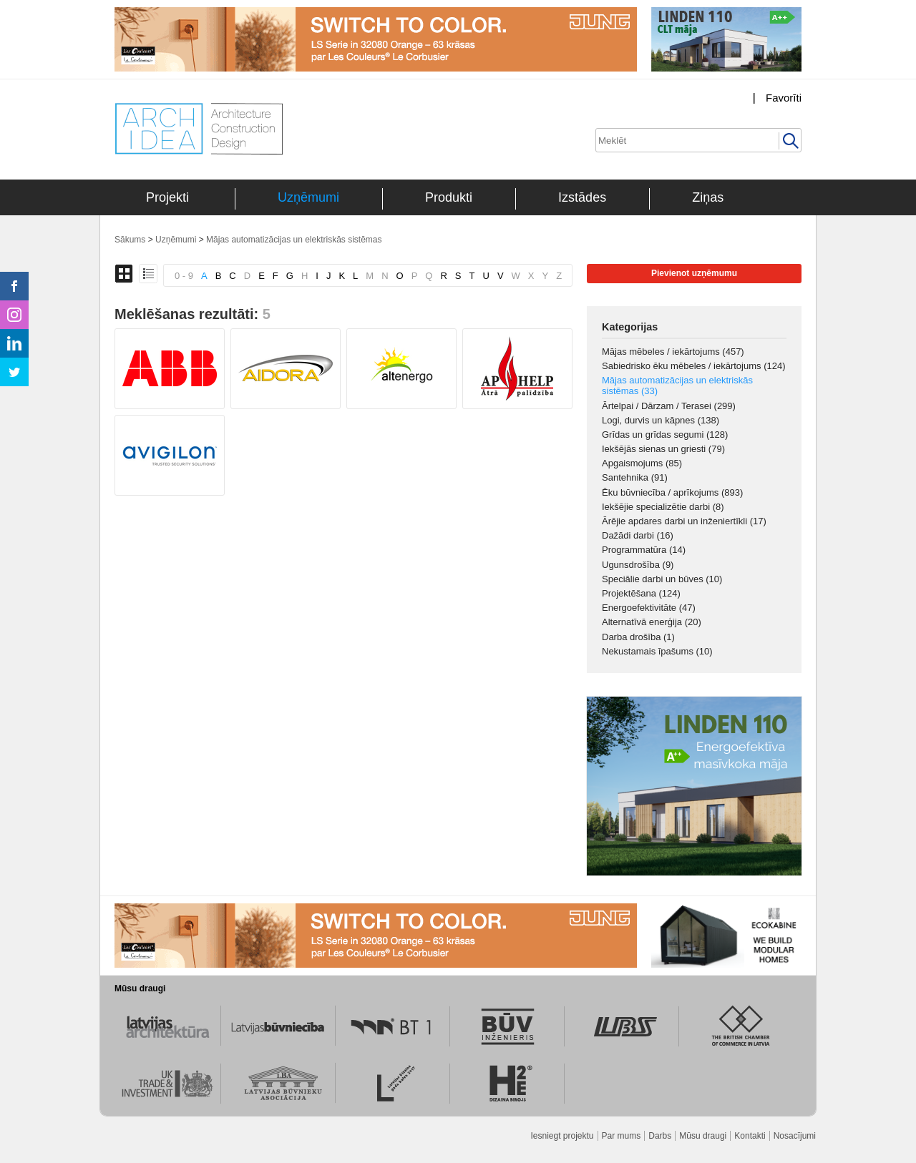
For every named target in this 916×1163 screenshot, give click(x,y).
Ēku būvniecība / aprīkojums (672, 492)
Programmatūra (644, 549)
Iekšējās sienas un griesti (663, 448)
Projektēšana (641, 593)
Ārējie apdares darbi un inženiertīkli (684, 521)
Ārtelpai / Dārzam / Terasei (669, 406)
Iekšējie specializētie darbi (663, 506)
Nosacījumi (795, 1136)
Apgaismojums (642, 463)
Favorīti (784, 98)
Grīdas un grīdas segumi (665, 434)
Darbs (659, 1136)
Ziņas (707, 197)
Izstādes (582, 197)
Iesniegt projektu (561, 1136)
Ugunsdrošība (637, 564)
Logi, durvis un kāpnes (660, 420)
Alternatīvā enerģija (651, 622)
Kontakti (749, 1136)
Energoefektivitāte (649, 607)
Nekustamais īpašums (657, 651)
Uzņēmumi (308, 197)
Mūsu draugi (702, 1136)
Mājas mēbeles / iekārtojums (673, 351)
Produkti (448, 197)
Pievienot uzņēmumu (694, 273)
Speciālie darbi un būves (662, 579)
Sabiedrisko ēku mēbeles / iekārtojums (694, 365)
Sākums (129, 240)
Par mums (621, 1136)
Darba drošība (638, 637)
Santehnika (635, 477)
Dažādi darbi (637, 535)
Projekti (167, 197)
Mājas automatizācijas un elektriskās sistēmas (293, 240)
